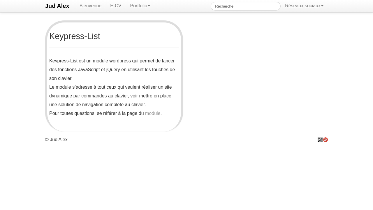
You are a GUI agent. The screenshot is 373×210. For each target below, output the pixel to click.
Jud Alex (57, 6)
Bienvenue (91, 5)
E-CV (115, 5)
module (152, 113)
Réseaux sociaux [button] (304, 5)
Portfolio (140, 5)
